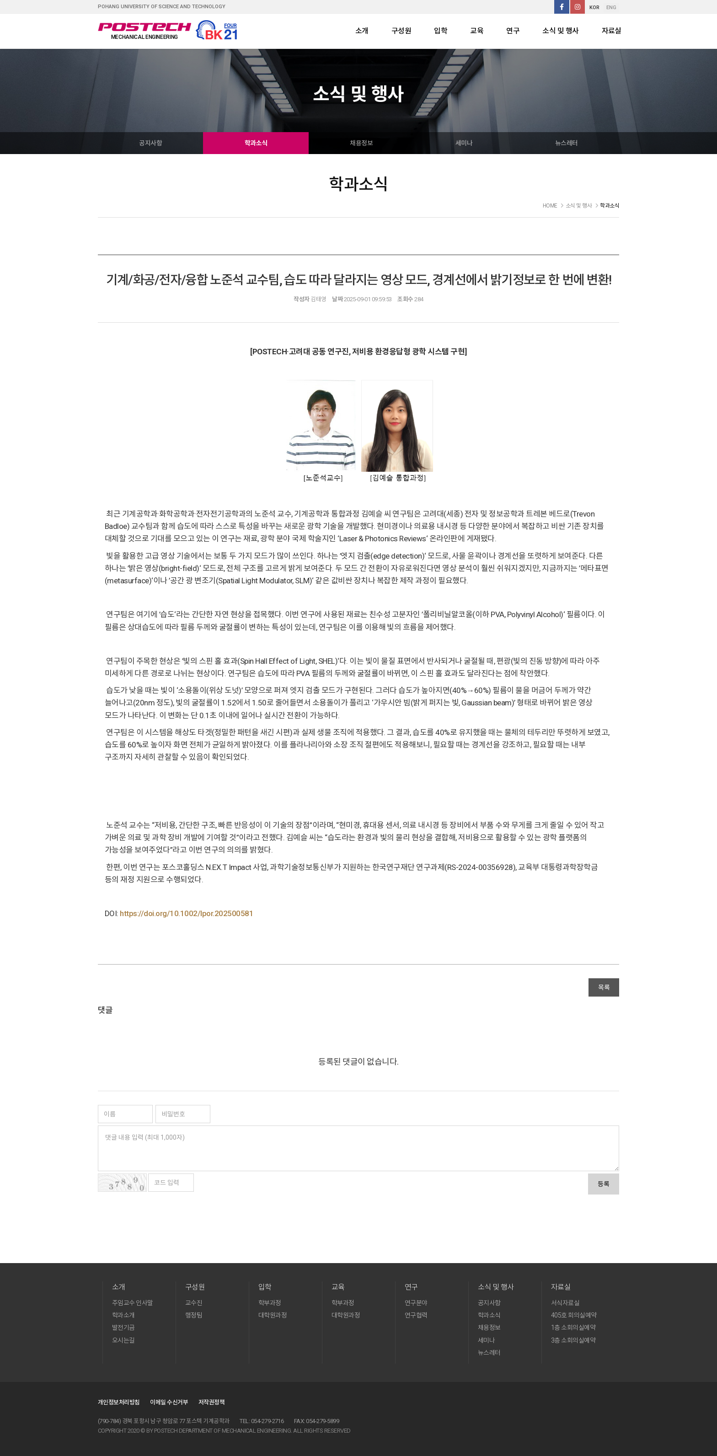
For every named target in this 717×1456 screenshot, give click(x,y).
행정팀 (193, 1315)
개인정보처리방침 (119, 1402)
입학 (440, 31)
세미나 (463, 143)
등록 (604, 1184)
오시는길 (123, 1340)
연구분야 (416, 1303)
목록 (604, 987)
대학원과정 (272, 1315)
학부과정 (269, 1303)
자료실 (611, 31)
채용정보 (361, 143)
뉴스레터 (566, 143)
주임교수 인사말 (132, 1303)
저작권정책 (211, 1402)
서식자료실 (565, 1303)
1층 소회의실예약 (573, 1327)
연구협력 (416, 1315)
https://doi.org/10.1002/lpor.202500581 (186, 913)
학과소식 (256, 143)
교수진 (193, 1303)
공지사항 (150, 143)
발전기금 (123, 1327)
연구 (512, 31)
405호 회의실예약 (574, 1315)
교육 (476, 31)
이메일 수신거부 (169, 1402)
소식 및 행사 (560, 31)
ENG (611, 8)
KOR (594, 8)
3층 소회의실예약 (573, 1340)
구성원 (401, 31)
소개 (362, 31)
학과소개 (123, 1315)
